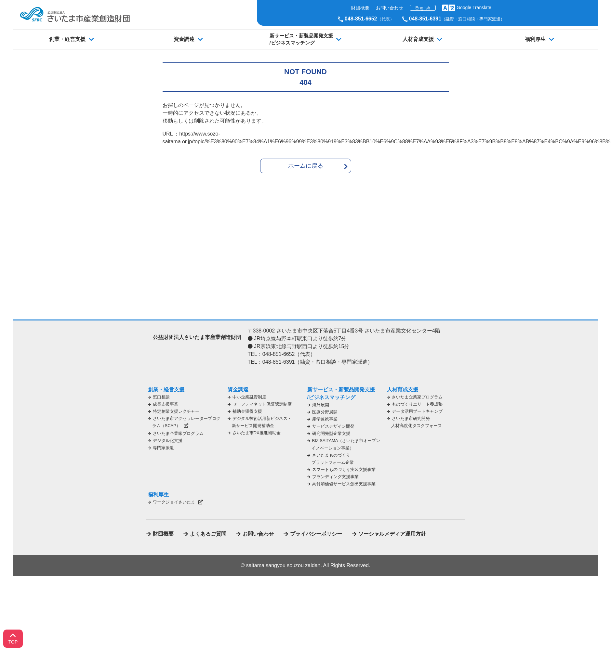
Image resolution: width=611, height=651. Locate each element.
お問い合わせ (389, 7)
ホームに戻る (305, 166)
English (422, 7)
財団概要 (360, 7)
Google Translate (474, 7)
